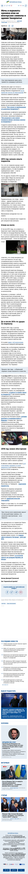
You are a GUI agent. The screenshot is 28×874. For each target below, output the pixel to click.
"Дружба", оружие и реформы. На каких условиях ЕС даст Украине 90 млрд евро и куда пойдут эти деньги (13, 712)
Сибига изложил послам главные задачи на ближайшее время (15, 644)
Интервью (5, 763)
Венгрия (3, 603)
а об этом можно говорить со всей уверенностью (13, 465)
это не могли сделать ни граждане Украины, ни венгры (12, 557)
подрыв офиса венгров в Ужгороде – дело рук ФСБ (13, 537)
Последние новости (9, 641)
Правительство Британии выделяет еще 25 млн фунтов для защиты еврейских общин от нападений (15, 656)
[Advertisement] (14, 620)
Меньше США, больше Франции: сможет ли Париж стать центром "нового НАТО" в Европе (13, 815)
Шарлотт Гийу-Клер (14, 818)
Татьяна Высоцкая (14, 715)
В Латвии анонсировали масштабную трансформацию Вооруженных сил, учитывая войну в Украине (14, 675)
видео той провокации (15, 342)
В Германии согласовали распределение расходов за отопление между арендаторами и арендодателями (15, 669)
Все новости (5, 684)
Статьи (4, 795)
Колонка (4, 723)
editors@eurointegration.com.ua (18, 837)
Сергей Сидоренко (14, 788)
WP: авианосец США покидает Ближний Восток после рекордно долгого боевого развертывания (15, 662)
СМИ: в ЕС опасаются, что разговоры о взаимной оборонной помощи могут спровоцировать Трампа (14, 650)
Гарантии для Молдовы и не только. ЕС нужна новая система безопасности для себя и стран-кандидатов (12, 746)
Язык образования (11, 603)
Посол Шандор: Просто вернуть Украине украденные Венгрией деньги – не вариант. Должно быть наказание (12, 784)
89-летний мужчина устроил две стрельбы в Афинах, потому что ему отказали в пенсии (13, 681)
